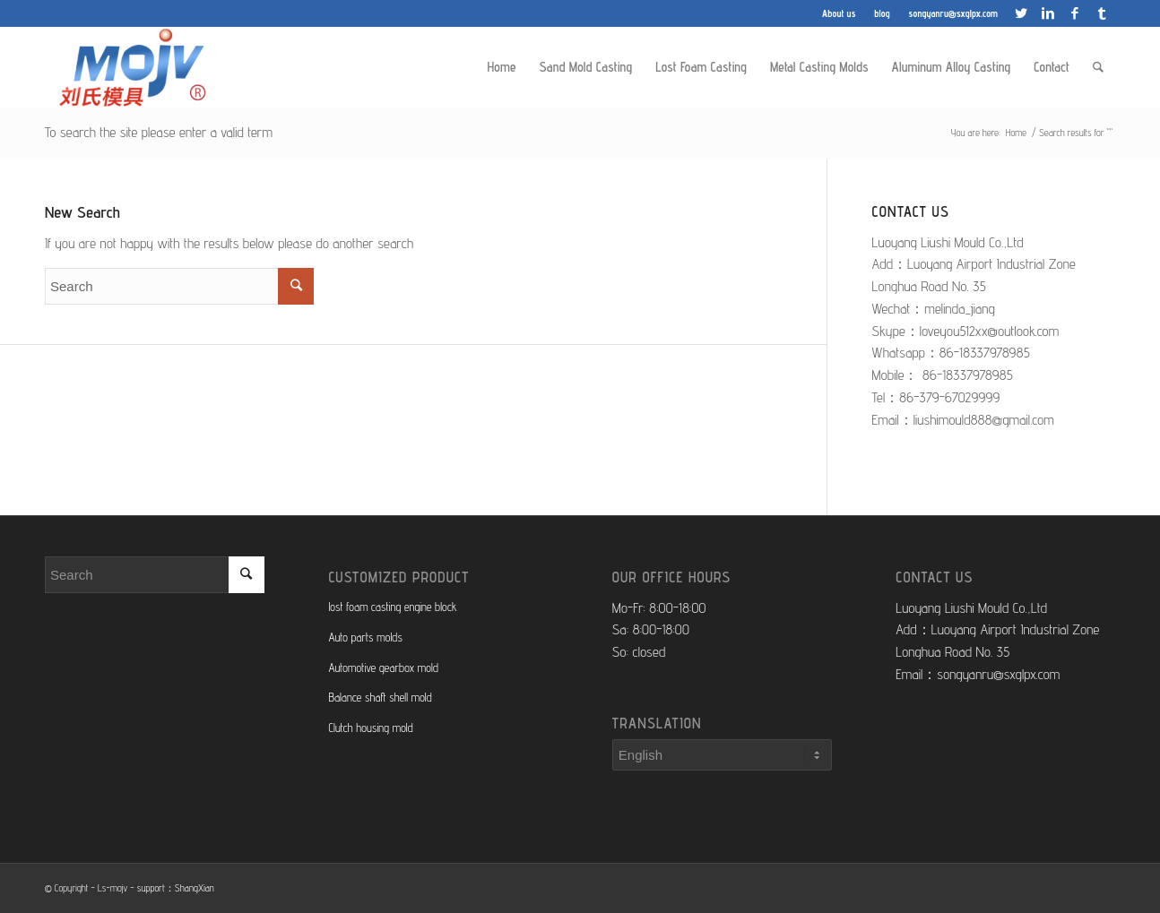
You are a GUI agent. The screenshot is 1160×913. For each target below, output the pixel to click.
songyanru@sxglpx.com (953, 13)
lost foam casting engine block (392, 606)
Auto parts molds (365, 637)
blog (881, 13)
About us (838, 13)
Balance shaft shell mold (379, 697)
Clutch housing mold (370, 727)
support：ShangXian (175, 888)
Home (1016, 132)
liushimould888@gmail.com (983, 419)
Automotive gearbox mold (382, 667)
